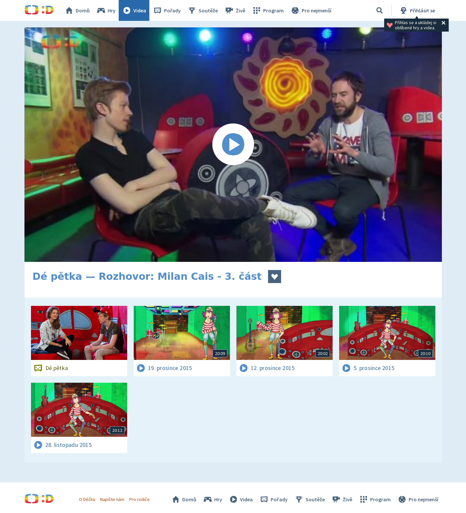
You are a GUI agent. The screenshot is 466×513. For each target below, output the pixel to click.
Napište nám (112, 499)
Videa (134, 10)
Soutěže (202, 10)
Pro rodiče (139, 499)
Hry (105, 10)
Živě (234, 10)
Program (268, 10)
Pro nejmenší (310, 10)
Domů (77, 10)
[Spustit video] (233, 144)
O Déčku (87, 499)
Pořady (167, 10)
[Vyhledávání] (379, 10)
